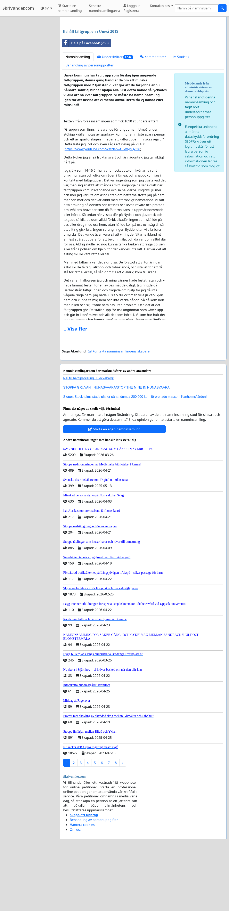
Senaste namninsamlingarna (104, 8)
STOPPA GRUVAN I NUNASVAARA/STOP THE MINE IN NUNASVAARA (116, 445)
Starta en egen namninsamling (114, 486)
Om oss (75, 887)
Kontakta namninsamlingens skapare (118, 408)
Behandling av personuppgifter (89, 122)
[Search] (196, 8)
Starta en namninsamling (70, 8)
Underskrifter (115, 114)
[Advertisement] (143, 52)
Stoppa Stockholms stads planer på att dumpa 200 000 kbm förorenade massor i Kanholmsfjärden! (135, 454)
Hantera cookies (82, 882)
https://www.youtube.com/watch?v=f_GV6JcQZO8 (102, 206)
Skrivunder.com (18, 8)
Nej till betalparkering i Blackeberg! (88, 435)
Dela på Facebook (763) (85, 100)
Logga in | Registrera (133, 8)
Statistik (181, 114)
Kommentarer (153, 114)
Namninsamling (77, 114)
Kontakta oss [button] (160, 5)
